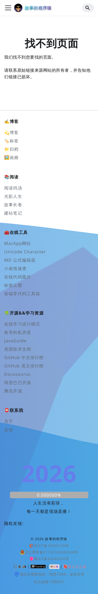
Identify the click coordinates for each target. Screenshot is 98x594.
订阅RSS (57, 581)
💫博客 (11, 132)
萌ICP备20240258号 (49, 558)
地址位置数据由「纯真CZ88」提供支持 (49, 574)
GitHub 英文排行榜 (24, 366)
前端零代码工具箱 (22, 293)
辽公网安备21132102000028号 (49, 552)
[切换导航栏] (8, 8)
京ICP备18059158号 (49, 545)
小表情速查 (15, 268)
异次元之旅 (75, 566)
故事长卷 (13, 205)
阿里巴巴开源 (17, 382)
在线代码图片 (17, 277)
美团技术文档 (17, 349)
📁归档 (11, 149)
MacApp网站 (17, 243)
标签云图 (13, 285)
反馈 (8, 430)
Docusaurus (17, 374)
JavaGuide (15, 341)
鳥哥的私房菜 (17, 332)
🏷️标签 (11, 141)
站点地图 (41, 581)
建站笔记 (13, 213)
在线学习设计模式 (22, 324)
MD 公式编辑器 (20, 260)
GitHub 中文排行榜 (24, 357)
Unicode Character (25, 252)
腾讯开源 (13, 391)
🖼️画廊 (11, 157)
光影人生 (13, 196)
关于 (8, 421)
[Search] (88, 8)
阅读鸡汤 (13, 188)
